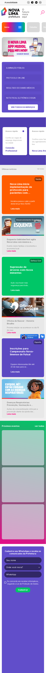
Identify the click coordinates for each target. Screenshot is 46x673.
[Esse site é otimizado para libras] (36, 2)
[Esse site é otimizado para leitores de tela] (40, 2)
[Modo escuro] (32, 2)
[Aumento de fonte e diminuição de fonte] (28, 2)
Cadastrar (23, 590)
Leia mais (15, 208)
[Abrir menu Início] (19, 27)
